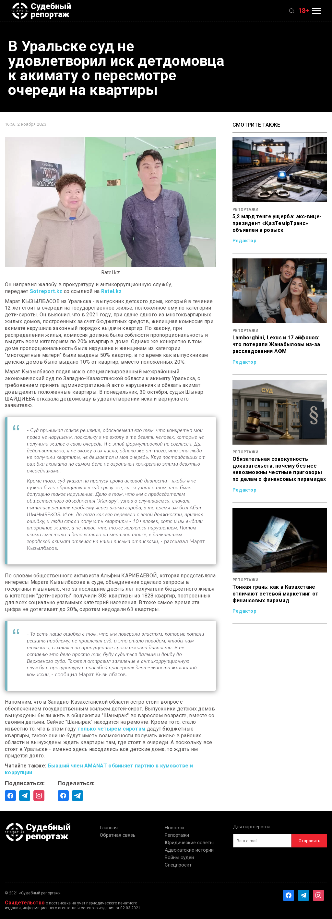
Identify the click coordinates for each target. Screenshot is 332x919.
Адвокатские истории (189, 850)
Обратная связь (118, 835)
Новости (174, 828)
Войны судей (179, 857)
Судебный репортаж (41, 11)
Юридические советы (189, 842)
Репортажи (177, 835)
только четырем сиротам (111, 729)
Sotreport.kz (46, 291)
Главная (109, 828)
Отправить (309, 840)
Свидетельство (25, 903)
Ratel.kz (111, 291)
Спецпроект (178, 865)
